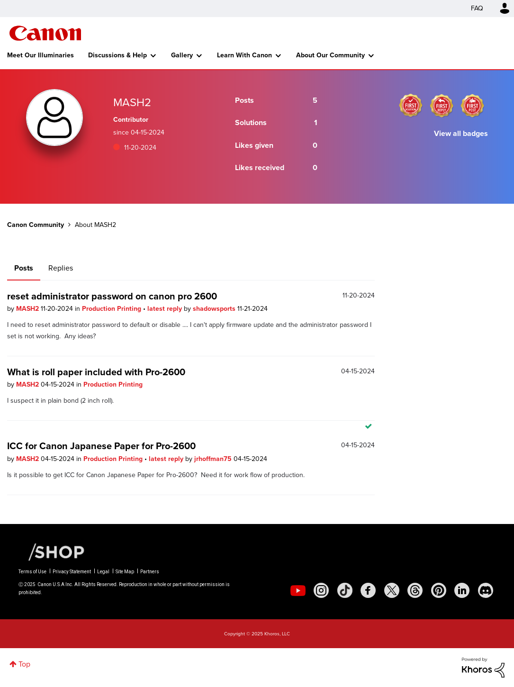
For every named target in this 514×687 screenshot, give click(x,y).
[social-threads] (415, 590)
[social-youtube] (298, 590)
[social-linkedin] (461, 590)
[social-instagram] (321, 590)
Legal (103, 571)
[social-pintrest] (438, 590)
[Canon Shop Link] (51, 551)
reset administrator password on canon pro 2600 (112, 296)
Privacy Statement (72, 571)
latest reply (165, 309)
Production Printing (112, 309)
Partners (149, 571)
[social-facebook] (368, 590)
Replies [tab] (60, 267)
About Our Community (330, 55)
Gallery (182, 55)
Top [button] (24, 664)
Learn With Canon (244, 55)
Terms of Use (32, 571)
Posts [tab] (23, 267)
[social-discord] (485, 590)
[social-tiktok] (344, 590)
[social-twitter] (391, 590)
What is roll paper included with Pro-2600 (96, 372)
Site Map (125, 571)
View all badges (461, 133)
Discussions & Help (117, 55)
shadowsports (215, 309)
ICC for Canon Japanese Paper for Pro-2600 (101, 446)
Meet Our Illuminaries (40, 55)
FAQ (477, 8)
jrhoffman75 (214, 459)
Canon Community (45, 33)
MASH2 (28, 309)
